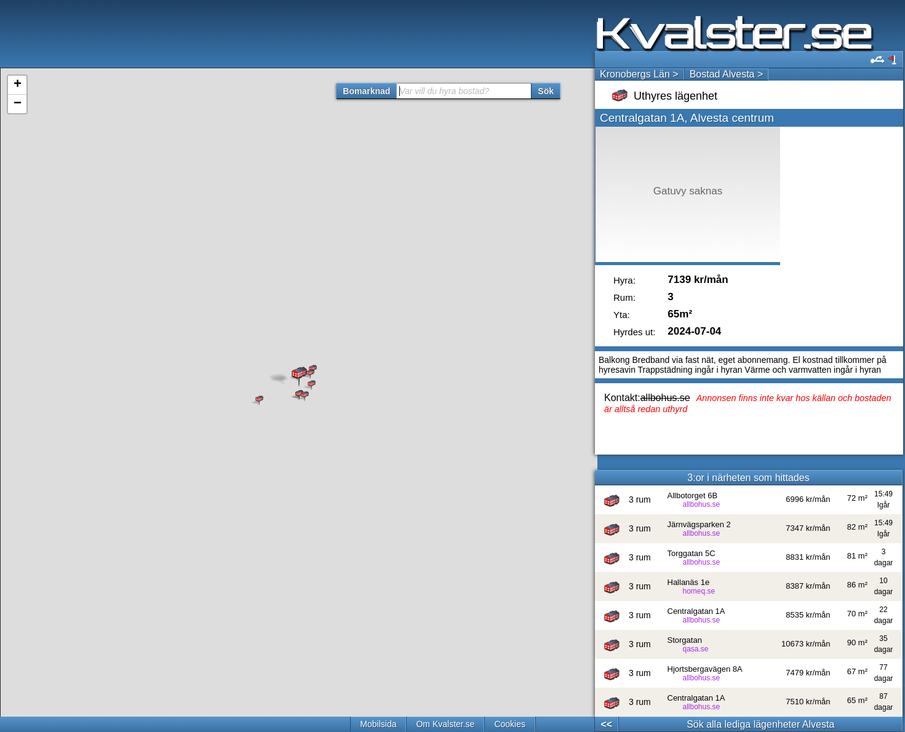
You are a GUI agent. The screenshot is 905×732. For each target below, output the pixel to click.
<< (606, 724)
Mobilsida (378, 724)
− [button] (18, 104)
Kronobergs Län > (639, 74)
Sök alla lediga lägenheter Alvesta (760, 724)
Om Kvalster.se (445, 724)
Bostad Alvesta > (726, 74)
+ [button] (18, 85)
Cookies (509, 724)
